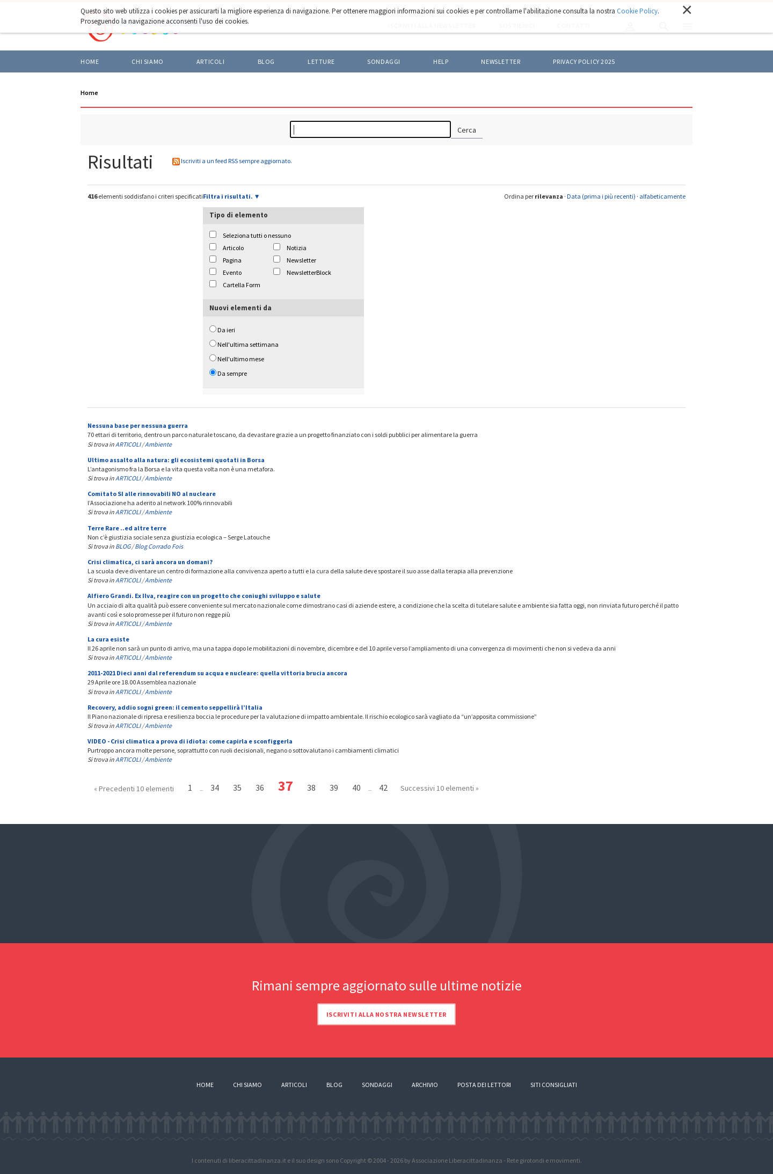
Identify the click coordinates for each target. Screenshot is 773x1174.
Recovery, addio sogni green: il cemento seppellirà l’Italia (174, 707)
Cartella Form (241, 285)
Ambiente (158, 444)
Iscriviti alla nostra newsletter (386, 1014)
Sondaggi (383, 61)
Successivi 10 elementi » (439, 788)
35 (237, 787)
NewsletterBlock (309, 272)
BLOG (266, 61)
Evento (232, 272)
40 (356, 787)
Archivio (425, 1085)
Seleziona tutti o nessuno (257, 235)
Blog (334, 1085)
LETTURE (321, 61)
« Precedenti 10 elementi (134, 788)
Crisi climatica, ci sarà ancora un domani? (150, 562)
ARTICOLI (210, 61)
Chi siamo (147, 61)
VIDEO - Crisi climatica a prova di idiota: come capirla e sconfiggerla (190, 741)
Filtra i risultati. (228, 196)
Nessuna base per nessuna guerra (137, 425)
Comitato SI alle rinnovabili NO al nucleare (151, 494)
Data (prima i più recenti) (601, 196)
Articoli (294, 1085)
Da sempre (232, 373)
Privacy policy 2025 (584, 61)
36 (260, 787)
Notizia (297, 248)
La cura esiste (108, 639)
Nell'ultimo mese (240, 359)
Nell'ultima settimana (248, 344)
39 (334, 787)
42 (383, 787)
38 (311, 787)
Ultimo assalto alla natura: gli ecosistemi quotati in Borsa (176, 460)
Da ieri (226, 330)
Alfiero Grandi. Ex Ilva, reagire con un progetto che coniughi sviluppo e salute (203, 596)
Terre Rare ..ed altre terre (126, 528)
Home (90, 61)
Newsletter (500, 61)
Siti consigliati (553, 1085)
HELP (440, 61)
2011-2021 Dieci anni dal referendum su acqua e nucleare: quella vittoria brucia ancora (217, 673)
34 (214, 787)
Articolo (233, 248)
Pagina (232, 260)
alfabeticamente (662, 196)
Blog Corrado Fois (159, 546)
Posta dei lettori (484, 1085)
